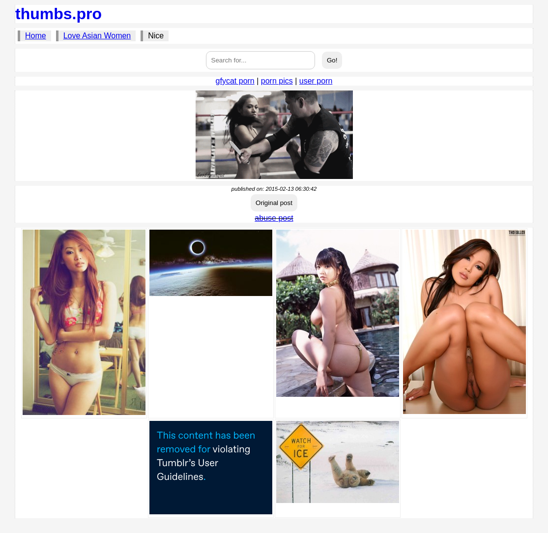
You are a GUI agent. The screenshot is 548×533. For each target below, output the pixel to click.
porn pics (277, 81)
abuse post (274, 218)
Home (35, 35)
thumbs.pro (58, 14)
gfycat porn (235, 81)
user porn (316, 81)
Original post (274, 203)
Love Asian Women (97, 35)
